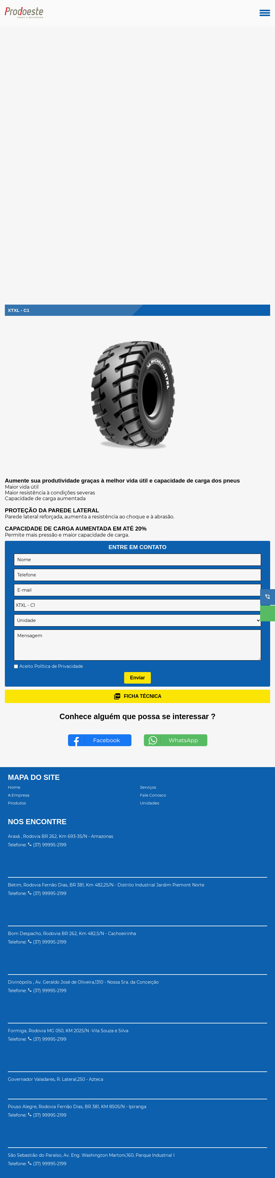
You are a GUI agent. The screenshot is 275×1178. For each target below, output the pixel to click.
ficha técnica (137, 696)
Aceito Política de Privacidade (51, 666)
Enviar (137, 677)
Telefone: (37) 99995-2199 (37, 845)
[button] (267, 597)
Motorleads (154, 1160)
